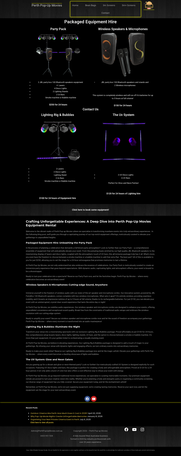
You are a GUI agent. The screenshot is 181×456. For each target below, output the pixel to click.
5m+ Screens (128, 5)
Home (75, 5)
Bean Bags (90, 5)
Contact (105, 13)
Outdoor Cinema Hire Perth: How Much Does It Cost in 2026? (59, 413)
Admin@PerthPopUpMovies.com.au (46, 431)
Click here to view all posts (42, 422)
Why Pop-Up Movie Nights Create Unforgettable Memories (58, 416)
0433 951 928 (46, 436)
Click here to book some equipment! (90, 210)
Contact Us (90, 109)
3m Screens (109, 5)
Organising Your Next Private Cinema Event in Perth (54, 419)
